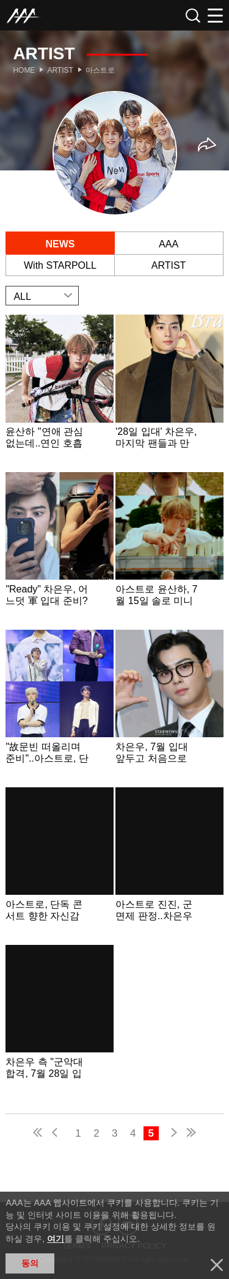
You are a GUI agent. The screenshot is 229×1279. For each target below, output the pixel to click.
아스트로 (100, 70)
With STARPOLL (60, 265)
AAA (168, 244)
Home (24, 70)
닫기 (217, 1265)
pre (57, 1134)
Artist (60, 70)
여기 (55, 1239)
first (38, 1134)
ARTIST (168, 265)
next (171, 1134)
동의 (29, 1263)
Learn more (59, 392)
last (190, 1134)
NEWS (60, 244)
